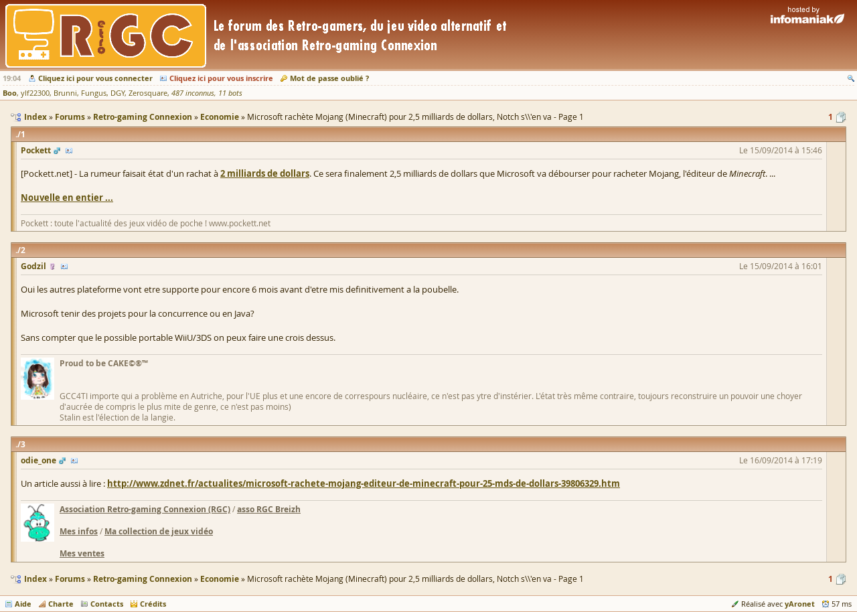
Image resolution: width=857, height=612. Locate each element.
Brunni (65, 93)
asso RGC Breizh (269, 509)
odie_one (38, 460)
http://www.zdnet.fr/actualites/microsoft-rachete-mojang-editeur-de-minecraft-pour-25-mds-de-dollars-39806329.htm (363, 483)
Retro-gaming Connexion (142, 579)
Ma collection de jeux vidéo (158, 531)
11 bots (230, 93)
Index (35, 579)
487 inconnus (192, 93)
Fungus (93, 93)
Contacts (106, 604)
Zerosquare (148, 93)
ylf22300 (35, 93)
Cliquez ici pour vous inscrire (221, 78)
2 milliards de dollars (264, 173)
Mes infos (79, 531)
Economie (219, 579)
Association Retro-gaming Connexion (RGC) (145, 509)
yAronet (800, 604)
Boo (10, 93)
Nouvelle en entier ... (67, 198)
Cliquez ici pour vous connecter (95, 78)
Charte (61, 604)
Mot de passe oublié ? (329, 78)
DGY (117, 93)
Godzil (33, 266)
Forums (70, 579)
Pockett (36, 150)
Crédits (153, 604)
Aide (23, 604)
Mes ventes (82, 553)
